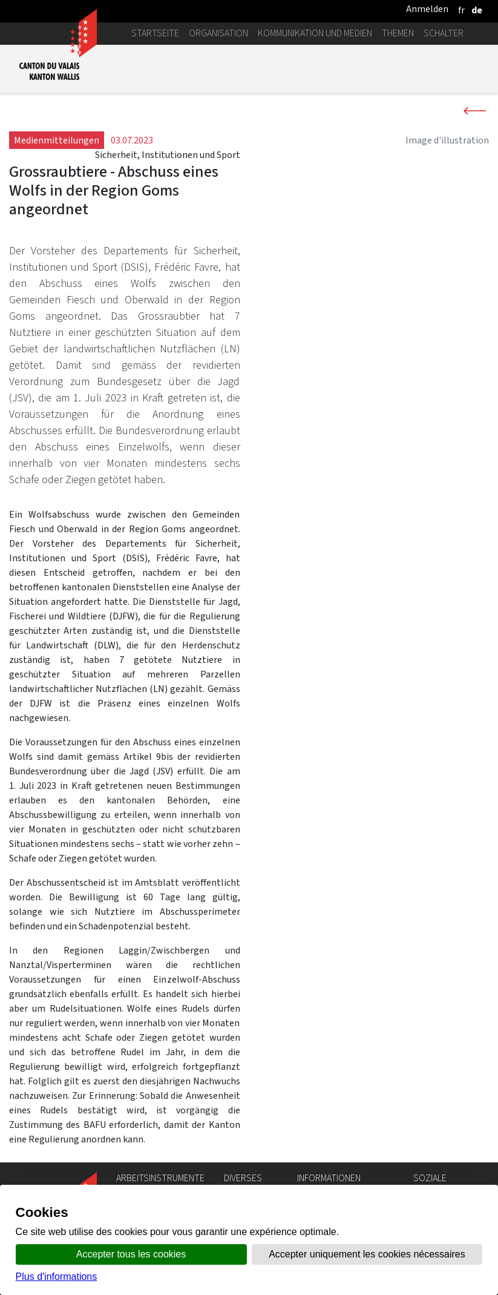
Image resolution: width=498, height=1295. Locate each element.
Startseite (155, 33)
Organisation (218, 33)
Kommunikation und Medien (315, 33)
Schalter (444, 33)
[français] (461, 10)
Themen (398, 33)
